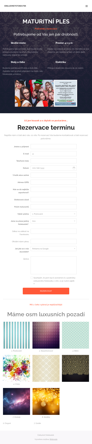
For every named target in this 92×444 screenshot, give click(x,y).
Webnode (53, 439)
